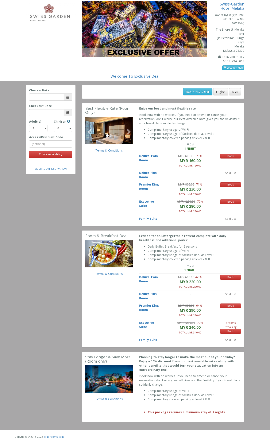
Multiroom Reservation (51, 168)
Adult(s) (35, 121)
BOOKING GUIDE (198, 92)
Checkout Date (40, 106)
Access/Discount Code (46, 137)
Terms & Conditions (109, 150)
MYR (235, 92)
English (220, 92)
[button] (88, 130)
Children (62, 121)
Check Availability (50, 154)
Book (230, 156)
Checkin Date (39, 90)
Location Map (233, 67)
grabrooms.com (54, 436)
